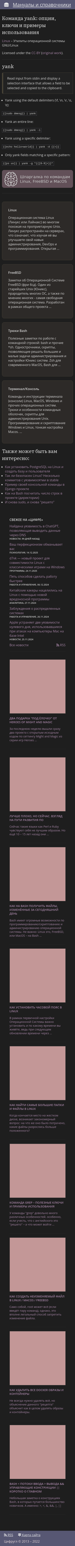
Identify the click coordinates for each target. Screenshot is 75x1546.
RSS (61, 643)
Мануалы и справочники (42, 4)
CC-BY (35, 53)
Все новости (19, 643)
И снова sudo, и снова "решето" (29, 500)
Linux (6, 41)
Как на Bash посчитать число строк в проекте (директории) (33, 493)
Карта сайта (29, 1533)
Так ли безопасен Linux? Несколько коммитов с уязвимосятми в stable (32, 476)
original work (52, 53)
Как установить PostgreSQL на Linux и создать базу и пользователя (34, 467)
